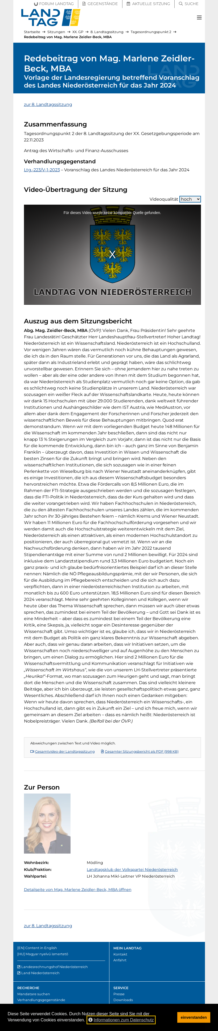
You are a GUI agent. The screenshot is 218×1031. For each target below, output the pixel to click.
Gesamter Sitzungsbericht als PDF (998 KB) (140, 752)
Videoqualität (175, 199)
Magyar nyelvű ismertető (47, 954)
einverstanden (194, 1017)
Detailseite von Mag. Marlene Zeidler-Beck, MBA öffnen (77, 889)
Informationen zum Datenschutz (121, 1020)
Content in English (41, 948)
